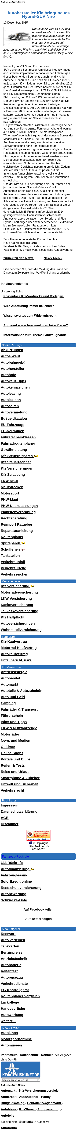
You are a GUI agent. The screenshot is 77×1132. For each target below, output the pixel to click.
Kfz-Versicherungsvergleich (40, 1090)
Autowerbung (12, 1015)
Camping (8, 703)
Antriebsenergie (14, 672)
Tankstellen (10, 556)
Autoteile (7, 1115)
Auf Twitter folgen (38, 919)
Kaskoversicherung (17, 605)
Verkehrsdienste (14, 984)
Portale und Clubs (16, 759)
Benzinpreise (11, 952)
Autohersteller (12, 369)
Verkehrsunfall (13, 562)
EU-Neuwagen (12, 431)
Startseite (26, 1122)
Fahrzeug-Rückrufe (15, 856)
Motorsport (10, 493)
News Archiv (53, 258)
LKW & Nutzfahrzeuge (19, 728)
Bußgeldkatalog (14, 418)
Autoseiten (10, 406)
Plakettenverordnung (18, 512)
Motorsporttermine (16, 1039)
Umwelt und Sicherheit (19, 784)
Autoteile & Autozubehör (21, 691)
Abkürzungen (12, 350)
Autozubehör (29, 1097)
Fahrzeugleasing (14, 875)
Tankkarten (10, 946)
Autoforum (9, 1128)
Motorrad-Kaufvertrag (19, 648)
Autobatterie (11, 965)
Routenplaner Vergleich (20, 996)
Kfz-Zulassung (13, 474)
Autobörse (9, 1109)
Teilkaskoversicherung (19, 611)
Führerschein (12, 715)
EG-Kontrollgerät (15, 990)
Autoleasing (11, 393)
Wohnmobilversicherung (21, 630)
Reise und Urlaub (15, 772)
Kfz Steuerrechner (16, 462)
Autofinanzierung (18, 869)
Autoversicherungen (18, 623)
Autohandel (10, 678)
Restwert (8, 934)
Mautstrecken (12, 487)
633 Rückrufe (12, 863)
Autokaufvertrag (14, 654)
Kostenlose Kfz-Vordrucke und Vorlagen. (33, 296)
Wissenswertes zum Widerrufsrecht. (30, 315)
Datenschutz (29, 1055)
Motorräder (10, 734)
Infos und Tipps (14, 722)
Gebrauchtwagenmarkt (44, 1103)
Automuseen (11, 1045)
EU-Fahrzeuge (12, 425)
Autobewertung (13, 894)
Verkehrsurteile (13, 568)
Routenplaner (12, 537)
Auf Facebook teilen (38, 909)
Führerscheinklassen (18, 437)
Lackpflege (10, 1002)
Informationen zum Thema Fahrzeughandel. (35, 335)
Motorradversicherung (19, 592)
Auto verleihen (13, 940)
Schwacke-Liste (14, 900)
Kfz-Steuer (27, 1109)
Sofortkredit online (16, 881)
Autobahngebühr (15, 362)
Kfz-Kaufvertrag (14, 641)
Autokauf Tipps (13, 381)
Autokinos (9, 1033)
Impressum (10, 805)
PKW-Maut (9, 499)
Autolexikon (11, 400)
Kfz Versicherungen (17, 468)
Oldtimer (8, 747)
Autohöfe (8, 375)
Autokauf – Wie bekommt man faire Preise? (35, 325)
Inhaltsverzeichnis (14, 284)
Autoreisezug (12, 977)
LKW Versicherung (16, 598)
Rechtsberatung (14, 518)
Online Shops (12, 753)
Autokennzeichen (15, 387)
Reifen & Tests (13, 765)
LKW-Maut (9, 481)
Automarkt (9, 684)
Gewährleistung (14, 450)
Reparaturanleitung (17, 531)
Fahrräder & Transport (19, 709)
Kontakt (47, 1055)
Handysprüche (13, 1008)
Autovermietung (14, 412)
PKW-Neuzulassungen (19, 506)
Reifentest (9, 971)
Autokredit (9, 1097)
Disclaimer (9, 824)
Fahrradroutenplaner (18, 443)
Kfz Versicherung (18, 586)
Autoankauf (10, 356)
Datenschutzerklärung (19, 811)
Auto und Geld (13, 697)
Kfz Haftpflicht (12, 617)
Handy (46, 1097)
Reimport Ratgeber (16, 524)
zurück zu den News (18, 258)
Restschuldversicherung (21, 888)
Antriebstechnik (14, 959)
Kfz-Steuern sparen (20, 456)
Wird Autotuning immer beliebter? (28, 306)
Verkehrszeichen (14, 574)
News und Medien (15, 740)
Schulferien (13, 549)
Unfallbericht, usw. (16, 660)
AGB (4, 818)
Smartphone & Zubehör (20, 778)
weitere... (8, 1021)
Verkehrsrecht (12, 790)
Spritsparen (13, 543)
